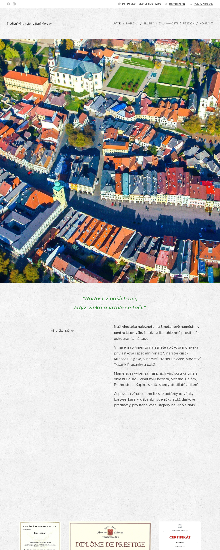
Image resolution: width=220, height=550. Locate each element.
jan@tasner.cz (177, 3)
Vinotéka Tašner (62, 330)
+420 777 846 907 (203, 3)
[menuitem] (117, 23)
